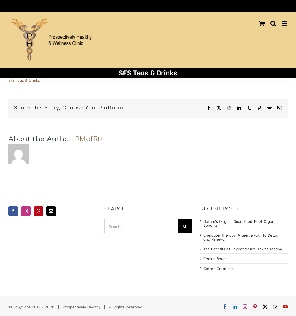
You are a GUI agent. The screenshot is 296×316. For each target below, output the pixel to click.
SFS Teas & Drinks (24, 80)
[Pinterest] (38, 211)
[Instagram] (26, 211)
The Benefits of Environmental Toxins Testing (242, 249)
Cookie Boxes (215, 258)
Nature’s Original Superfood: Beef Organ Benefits (238, 223)
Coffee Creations (218, 268)
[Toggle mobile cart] (262, 23)
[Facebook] (13, 211)
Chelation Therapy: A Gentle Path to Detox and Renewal (240, 237)
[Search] (185, 226)
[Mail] (51, 211)
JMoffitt (90, 139)
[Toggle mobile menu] (285, 23)
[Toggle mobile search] (273, 23)
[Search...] (141, 226)
